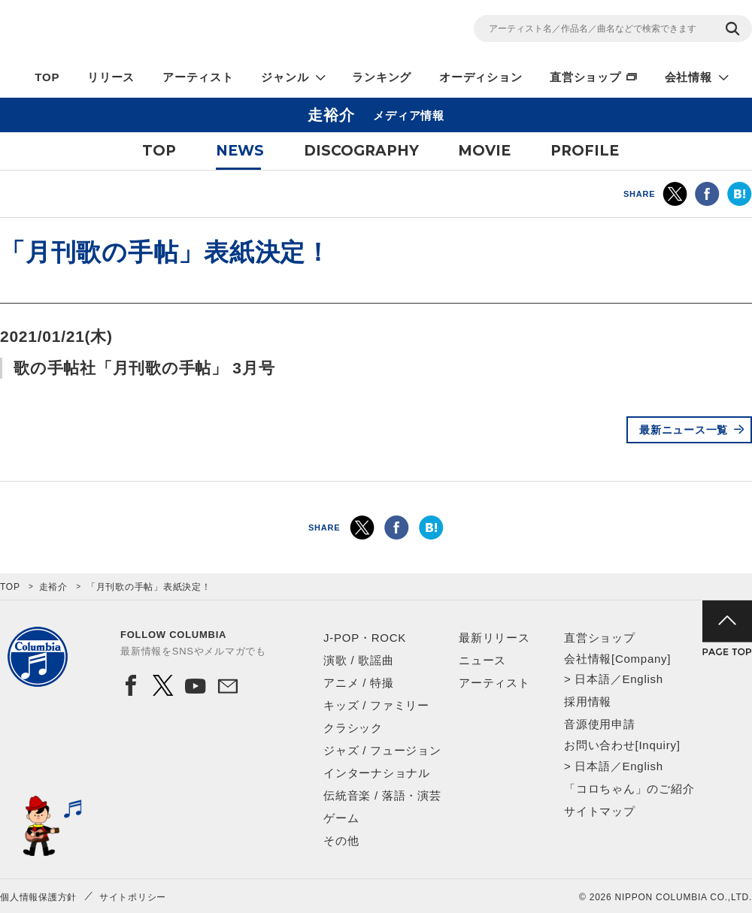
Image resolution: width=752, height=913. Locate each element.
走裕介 (53, 587)
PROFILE (584, 150)
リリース (111, 77)
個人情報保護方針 (38, 897)
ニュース (482, 660)
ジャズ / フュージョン (382, 750)
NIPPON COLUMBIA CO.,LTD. (135, 31)
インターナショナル (376, 772)
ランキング (381, 77)
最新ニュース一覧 (683, 430)
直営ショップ (585, 77)
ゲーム (341, 818)
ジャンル (284, 77)
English (642, 679)
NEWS (240, 150)
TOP (47, 77)
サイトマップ (599, 811)
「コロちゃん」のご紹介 (629, 788)
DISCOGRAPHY (361, 150)
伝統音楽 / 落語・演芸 (382, 795)
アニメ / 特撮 (358, 682)
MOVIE (484, 150)
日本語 (592, 679)
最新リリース (494, 637)
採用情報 (587, 701)
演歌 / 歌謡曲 (358, 660)
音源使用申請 (599, 724)
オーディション (480, 77)
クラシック (353, 727)
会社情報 (688, 77)
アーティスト (198, 77)
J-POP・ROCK (364, 637)
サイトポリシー (132, 897)
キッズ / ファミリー (376, 705)
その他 (341, 840)
